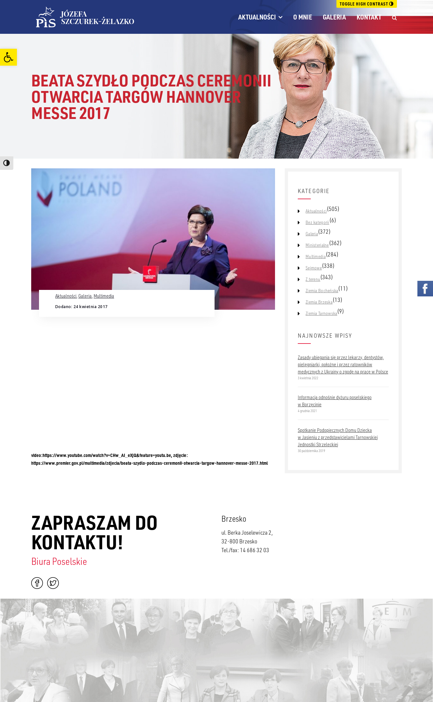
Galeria (334, 17)
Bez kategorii (317, 222)
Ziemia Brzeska (319, 302)
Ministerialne (317, 245)
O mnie (302, 17)
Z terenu (313, 279)
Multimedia (104, 295)
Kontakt (369, 17)
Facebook (37, 583)
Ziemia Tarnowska (321, 313)
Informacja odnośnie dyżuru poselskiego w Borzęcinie (335, 401)
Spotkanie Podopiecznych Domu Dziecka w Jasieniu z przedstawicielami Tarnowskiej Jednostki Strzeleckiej (338, 437)
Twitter (53, 583)
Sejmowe (314, 268)
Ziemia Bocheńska (322, 290)
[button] (8, 57)
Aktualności (257, 17)
